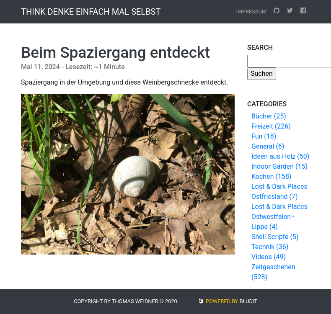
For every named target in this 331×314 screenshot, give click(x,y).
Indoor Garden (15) (279, 166)
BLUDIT (248, 301)
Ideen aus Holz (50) (280, 156)
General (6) (267, 146)
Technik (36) (269, 247)
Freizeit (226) (271, 126)
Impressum (251, 11)
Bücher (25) (268, 116)
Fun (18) (263, 136)
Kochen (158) (271, 176)
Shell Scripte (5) (274, 237)
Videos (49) (268, 257)
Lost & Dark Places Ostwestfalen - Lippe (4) (279, 217)
